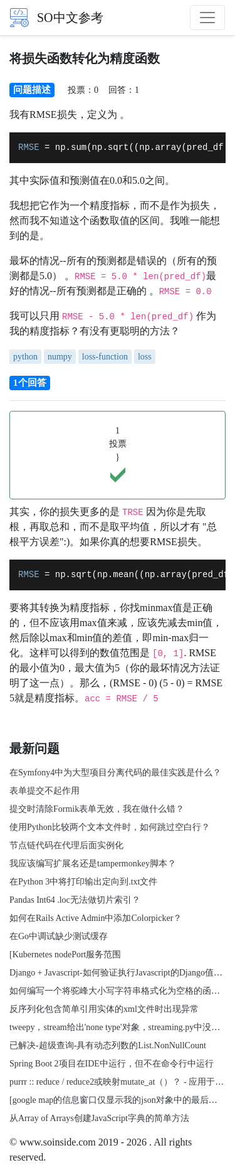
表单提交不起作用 (44, 790)
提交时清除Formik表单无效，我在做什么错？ (96, 809)
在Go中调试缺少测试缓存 (58, 936)
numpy (60, 356)
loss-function (105, 356)
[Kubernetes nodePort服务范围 (65, 954)
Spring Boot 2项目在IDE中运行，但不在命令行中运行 (111, 1063)
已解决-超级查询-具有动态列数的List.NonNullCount (107, 1045)
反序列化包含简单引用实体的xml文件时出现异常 (104, 1009)
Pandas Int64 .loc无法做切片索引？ (74, 900)
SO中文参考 (56, 17)
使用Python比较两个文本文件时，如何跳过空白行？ (109, 827)
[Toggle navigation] (207, 17)
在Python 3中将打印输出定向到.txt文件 (83, 881)
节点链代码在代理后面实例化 (66, 845)
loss (145, 356)
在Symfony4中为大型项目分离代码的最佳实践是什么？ (115, 772)
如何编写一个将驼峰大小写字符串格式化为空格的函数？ (119, 991)
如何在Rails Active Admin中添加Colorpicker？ (95, 918)
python (25, 356)
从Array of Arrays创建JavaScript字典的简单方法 (99, 1118)
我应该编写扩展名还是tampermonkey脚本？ (92, 863)
